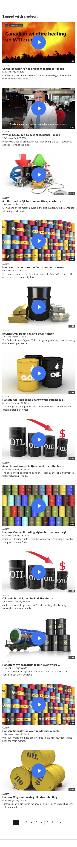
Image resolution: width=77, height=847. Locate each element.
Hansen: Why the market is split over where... (31, 665)
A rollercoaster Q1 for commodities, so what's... (32, 201)
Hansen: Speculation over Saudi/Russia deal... (31, 731)
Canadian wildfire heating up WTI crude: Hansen (33, 68)
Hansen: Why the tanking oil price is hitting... (30, 797)
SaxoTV (5, 65)
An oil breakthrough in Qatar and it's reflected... (33, 466)
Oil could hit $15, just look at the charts (27, 598)
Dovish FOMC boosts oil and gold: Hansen (28, 333)
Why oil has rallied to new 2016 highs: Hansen (31, 135)
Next (59, 822)
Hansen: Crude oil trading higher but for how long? (34, 532)
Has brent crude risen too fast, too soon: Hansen (33, 267)
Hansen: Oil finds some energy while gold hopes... (33, 400)
